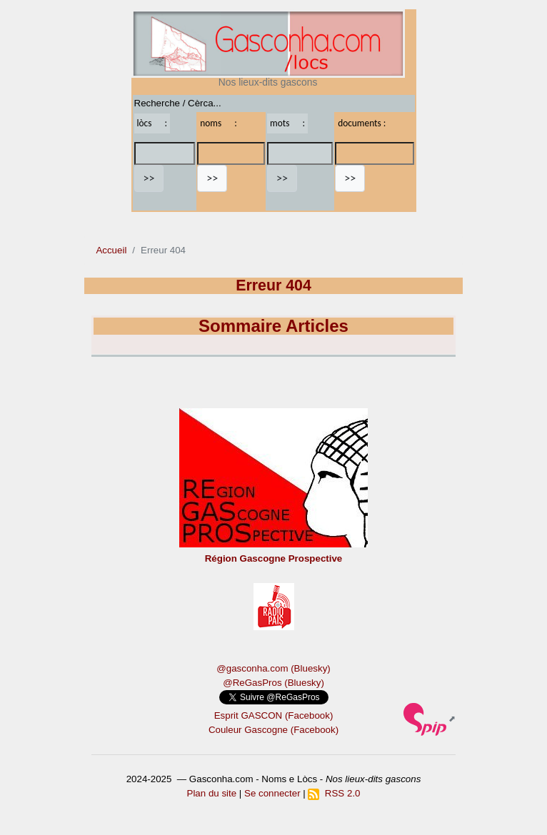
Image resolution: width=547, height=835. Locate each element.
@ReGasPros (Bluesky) (273, 682)
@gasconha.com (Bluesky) (273, 668)
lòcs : (152, 123)
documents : (362, 123)
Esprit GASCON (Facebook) (273, 715)
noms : (218, 123)
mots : (287, 123)
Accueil (111, 250)
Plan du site (212, 793)
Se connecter (272, 793)
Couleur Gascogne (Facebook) (273, 729)
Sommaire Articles (273, 325)
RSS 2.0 (334, 793)
